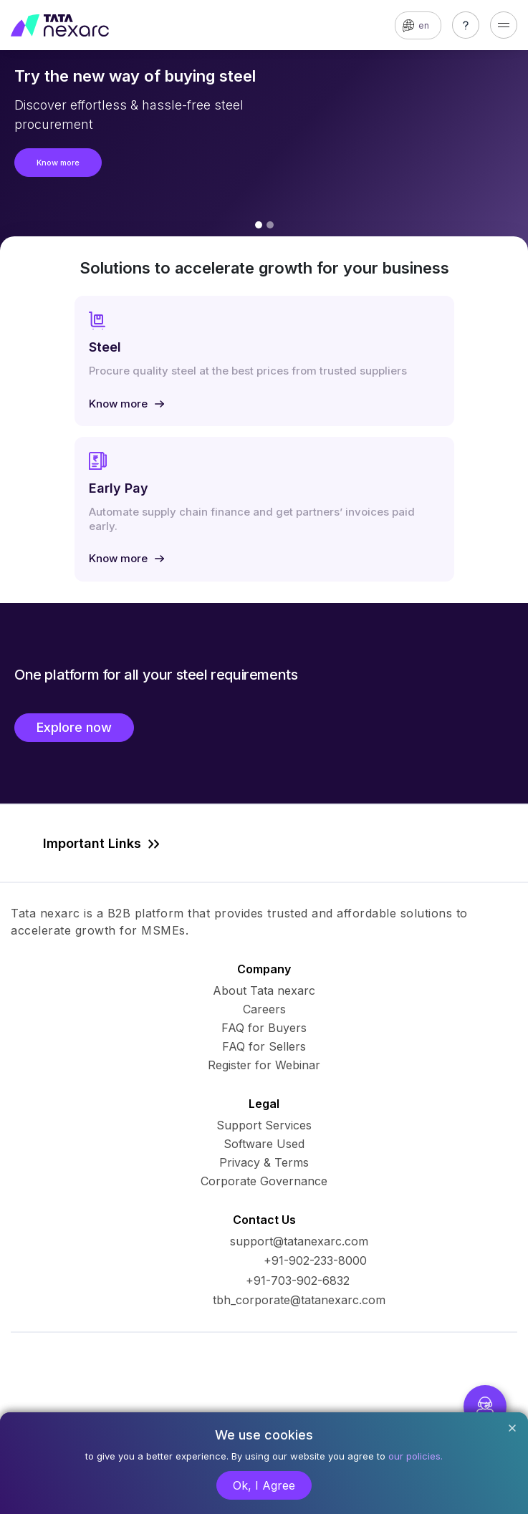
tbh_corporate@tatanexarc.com (299, 1300)
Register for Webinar (264, 1065)
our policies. (415, 1456)
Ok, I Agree (264, 1485)
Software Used (264, 1144)
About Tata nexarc (264, 990)
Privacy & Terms (264, 1162)
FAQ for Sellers (264, 1046)
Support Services (264, 1125)
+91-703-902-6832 (298, 1280)
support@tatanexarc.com (299, 1241)
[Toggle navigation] (503, 25)
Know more (58, 163)
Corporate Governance (264, 1181)
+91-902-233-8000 (315, 1260)
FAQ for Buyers (264, 1028)
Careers (264, 1009)
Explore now (74, 727)
